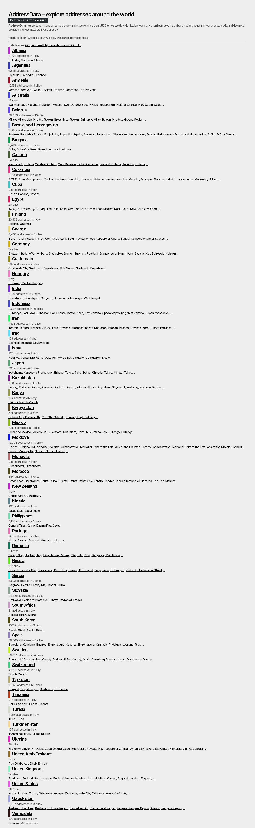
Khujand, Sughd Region (23, 689)
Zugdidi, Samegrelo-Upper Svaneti (142, 238)
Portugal (20, 530)
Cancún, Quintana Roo (92, 432)
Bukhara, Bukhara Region (51, 808)
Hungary (20, 273)
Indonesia (21, 303)
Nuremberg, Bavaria (131, 253)
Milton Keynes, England (113, 778)
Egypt (17, 199)
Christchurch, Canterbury (24, 496)
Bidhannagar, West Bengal (83, 298)
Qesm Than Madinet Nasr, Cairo (107, 209)
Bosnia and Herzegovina (35, 124)
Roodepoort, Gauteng (22, 615)
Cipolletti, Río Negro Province (27, 75)
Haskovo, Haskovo (58, 149)
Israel (17, 348)
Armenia (20, 80)
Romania (20, 545)
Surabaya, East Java (21, 313)
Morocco (20, 471)
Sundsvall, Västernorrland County (29, 659)
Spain (17, 634)
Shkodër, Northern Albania (25, 60)
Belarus (19, 109)
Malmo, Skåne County (67, 659)
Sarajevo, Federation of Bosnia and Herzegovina (114, 134)
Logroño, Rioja (132, 644)
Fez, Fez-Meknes (164, 481)
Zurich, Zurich (17, 674)
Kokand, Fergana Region (165, 808)
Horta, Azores (17, 540)
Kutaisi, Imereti (34, 238)
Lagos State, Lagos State (24, 510)
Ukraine (19, 739)
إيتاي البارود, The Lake (45, 209)
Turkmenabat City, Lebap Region (29, 734)
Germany (21, 243)
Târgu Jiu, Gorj (80, 555)
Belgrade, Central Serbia (23, 585)
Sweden (20, 649)
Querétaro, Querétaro (62, 432)
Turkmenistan (25, 724)
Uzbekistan (22, 798)
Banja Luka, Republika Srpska (63, 134)
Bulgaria (20, 139)
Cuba (17, 184)
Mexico (19, 422)
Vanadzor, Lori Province (81, 90)
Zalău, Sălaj (15, 555)
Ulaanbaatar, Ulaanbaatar (24, 466)
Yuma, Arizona (17, 793)
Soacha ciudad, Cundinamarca (173, 179)
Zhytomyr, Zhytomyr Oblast (26, 748)
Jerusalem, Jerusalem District (91, 357)
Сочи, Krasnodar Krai (22, 570)
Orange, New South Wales (144, 104)
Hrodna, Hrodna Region (127, 119)
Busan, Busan (35, 629)
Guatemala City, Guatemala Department (33, 268)
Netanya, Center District (23, 357)
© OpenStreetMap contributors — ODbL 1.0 (53, 45)
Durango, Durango (120, 432)
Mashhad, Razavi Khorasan (89, 328)
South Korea (23, 620)
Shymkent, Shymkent (111, 387)
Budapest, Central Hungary (25, 283)
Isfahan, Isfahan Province (124, 328)
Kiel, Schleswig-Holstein (161, 253)
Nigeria (18, 501)
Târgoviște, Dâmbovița (105, 555)
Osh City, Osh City (53, 417)
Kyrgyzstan (23, 407)
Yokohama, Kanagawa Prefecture (30, 372)
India (16, 288)
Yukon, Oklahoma (40, 793)
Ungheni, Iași (33, 555)
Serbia (18, 575)
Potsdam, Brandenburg (101, 253)
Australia (20, 95)
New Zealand (24, 486)
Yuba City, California (91, 793)
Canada (19, 154)
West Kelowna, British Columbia (78, 164)
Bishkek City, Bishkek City (24, 417)
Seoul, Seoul (16, 629)
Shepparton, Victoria (112, 104)
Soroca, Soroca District (50, 451)
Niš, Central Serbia (53, 585)
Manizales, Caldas (205, 179)
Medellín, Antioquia (140, 179)
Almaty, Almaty (86, 387)
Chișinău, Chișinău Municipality (27, 447)
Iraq (15, 333)
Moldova (20, 437)
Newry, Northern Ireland (81, 778)
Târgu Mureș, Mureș (56, 555)
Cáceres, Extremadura (80, 644)
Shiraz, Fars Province (56, 328)
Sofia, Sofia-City (18, 149)
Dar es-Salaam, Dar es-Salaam (28, 704)
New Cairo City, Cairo (143, 209)
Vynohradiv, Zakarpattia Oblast (148, 748)
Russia (18, 560)
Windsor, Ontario (45, 164)
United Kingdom (27, 768)
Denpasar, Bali (45, 313)
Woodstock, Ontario (21, 164)
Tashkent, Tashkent (20, 808)
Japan (18, 362)
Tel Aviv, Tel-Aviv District (55, 357)
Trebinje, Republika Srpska (25, 134)
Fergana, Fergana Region (133, 808)
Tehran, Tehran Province (24, 328)
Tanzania (20, 694)
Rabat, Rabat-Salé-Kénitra (86, 481)
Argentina (21, 65)
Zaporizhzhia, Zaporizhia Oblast (65, 748)
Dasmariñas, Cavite (48, 525)
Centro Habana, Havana (24, 194)
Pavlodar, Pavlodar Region (58, 387)
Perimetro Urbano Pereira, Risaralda (104, 179)
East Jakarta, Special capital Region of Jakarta (114, 313)
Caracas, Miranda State (23, 823)
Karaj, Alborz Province (157, 328)
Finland (19, 214)
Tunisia (18, 709)
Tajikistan (21, 679)
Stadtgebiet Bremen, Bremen (67, 253)
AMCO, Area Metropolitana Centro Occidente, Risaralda (43, 179)
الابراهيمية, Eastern (19, 209)
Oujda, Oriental (59, 481)
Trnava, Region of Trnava (65, 600)
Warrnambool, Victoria (22, 104)
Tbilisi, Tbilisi (16, 238)
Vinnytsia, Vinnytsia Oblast (186, 748)
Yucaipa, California (65, 793)
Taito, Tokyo (82, 372)
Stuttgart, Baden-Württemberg (27, 253)
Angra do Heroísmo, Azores (46, 540)
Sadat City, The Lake (73, 209)
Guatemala (22, 258)
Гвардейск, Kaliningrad (109, 570)
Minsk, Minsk (16, 119)
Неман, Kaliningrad (80, 570)
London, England (140, 778)
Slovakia (20, 590)
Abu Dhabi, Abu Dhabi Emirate (28, 763)
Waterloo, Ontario (133, 164)
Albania (19, 50)
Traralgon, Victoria (50, 104)
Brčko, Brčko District (221, 134)
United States (25, 783)
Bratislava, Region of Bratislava (28, 600)
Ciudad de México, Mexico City (27, 432)
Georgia (19, 228)
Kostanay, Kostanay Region (144, 387)
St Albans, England (20, 778)
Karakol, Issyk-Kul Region (82, 417)
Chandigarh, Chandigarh (23, 298)
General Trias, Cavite (21, 525)
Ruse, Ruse (37, 149)
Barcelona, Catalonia (21, 644)
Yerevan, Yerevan (19, 90)
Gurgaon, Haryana (53, 298)
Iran (15, 318)
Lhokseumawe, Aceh (69, 313)
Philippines (22, 515)
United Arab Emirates (32, 753)
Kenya (18, 392)
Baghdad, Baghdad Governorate (28, 342)
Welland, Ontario (110, 164)
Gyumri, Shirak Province (48, 90)
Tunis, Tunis (16, 719)
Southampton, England (48, 778)
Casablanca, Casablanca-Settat (28, 481)
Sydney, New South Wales (81, 104)
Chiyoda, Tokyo (102, 372)
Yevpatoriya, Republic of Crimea (107, 748)
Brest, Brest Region (66, 119)
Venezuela (22, 813)
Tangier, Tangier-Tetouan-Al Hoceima (128, 481)
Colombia (21, 169)
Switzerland (23, 664)
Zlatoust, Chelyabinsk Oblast (144, 570)
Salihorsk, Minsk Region (95, 119)
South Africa (24, 605)
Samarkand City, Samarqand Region (92, 808)
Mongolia (21, 456)
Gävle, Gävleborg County (99, 659)
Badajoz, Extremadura (50, 644)
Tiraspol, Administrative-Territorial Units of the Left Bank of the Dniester (186, 447)
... (164, 104)
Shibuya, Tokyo (63, 372)
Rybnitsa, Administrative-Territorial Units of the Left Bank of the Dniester (94, 447)
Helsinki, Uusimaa (19, 223)
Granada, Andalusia (108, 644)
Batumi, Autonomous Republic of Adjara (93, 238)
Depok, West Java (157, 313)
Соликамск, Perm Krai (52, 570)
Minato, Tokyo (123, 372)
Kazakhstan (23, 377)
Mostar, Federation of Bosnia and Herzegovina (176, 134)
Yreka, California (116, 793)
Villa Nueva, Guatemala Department (82, 268)
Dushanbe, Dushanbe (54, 689)
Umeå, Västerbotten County (134, 659)
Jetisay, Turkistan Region (24, 387)
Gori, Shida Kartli (55, 238)
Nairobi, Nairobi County (23, 402)
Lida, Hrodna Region (40, 119)
